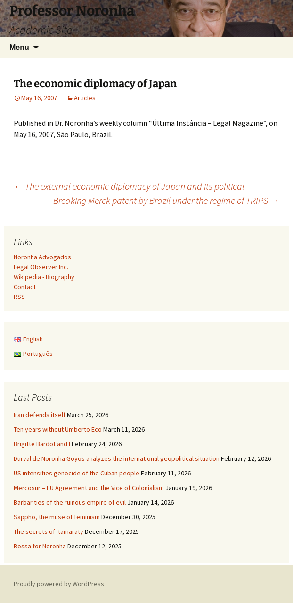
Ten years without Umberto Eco (58, 429)
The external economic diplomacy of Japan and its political (129, 186)
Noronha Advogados (42, 257)
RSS (19, 296)
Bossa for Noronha (40, 546)
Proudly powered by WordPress (59, 583)
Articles (85, 98)
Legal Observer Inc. (41, 267)
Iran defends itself (39, 414)
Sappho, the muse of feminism (57, 517)
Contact (25, 286)
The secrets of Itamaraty (48, 531)
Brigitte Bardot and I (42, 444)
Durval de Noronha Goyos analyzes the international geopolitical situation (117, 458)
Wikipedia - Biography (44, 277)
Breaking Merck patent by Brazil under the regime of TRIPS (166, 200)
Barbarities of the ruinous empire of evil (70, 502)
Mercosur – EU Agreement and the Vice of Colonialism (89, 487)
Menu (19, 47)
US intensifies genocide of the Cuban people (76, 473)
